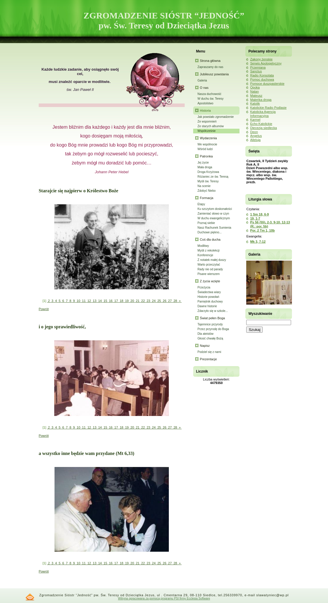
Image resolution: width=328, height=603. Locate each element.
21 (137, 301)
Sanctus (256, 71)
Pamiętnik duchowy (210, 301)
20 (132, 301)
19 (127, 301)
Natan (254, 91)
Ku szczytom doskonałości (215, 208)
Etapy (201, 204)
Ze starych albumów (211, 126)
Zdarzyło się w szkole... (213, 310)
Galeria (202, 80)
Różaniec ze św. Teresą (213, 176)
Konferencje (205, 255)
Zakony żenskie (261, 59)
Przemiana (258, 67)
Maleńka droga (260, 99)
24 (153, 301)
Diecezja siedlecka (263, 128)
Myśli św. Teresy (208, 181)
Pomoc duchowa (262, 79)
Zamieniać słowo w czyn (213, 213)
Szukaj (254, 329)
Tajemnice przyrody (210, 324)
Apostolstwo (205, 103)
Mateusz (256, 95)
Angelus (256, 135)
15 (105, 301)
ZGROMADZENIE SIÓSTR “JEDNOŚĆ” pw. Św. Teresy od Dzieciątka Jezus (164, 20)
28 (175, 301)
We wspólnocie (207, 144)
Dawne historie (207, 306)
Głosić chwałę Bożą (210, 338)
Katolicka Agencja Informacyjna (263, 114)
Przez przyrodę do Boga (213, 329)
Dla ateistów (205, 333)
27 (170, 301)
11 (83, 301)
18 (121, 301)
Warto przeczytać (209, 264)
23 (148, 301)
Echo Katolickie (261, 123)
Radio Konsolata (262, 75)
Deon (254, 132)
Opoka (254, 87)
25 (159, 301)
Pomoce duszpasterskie (267, 83)
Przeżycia (204, 287)
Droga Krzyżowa (208, 172)
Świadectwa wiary (209, 292)
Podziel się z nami (209, 352)
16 (110, 301)
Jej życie (203, 162)
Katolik (255, 103)
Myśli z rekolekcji (209, 250)
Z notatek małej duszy (212, 259)
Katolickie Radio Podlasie (268, 107)
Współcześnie (207, 131)
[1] (44, 301)
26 (164, 301)
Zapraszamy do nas (210, 67)
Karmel (255, 119)
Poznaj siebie (206, 223)
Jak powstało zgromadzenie (216, 116)
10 (78, 301)
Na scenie (204, 186)
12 (89, 301)
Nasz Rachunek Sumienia (214, 227)
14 (100, 301)
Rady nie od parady (210, 269)
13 (94, 301)
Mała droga (205, 167)
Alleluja (255, 140)
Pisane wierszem (209, 274)
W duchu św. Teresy (211, 98)
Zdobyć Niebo (207, 190)
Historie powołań (208, 296)
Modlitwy (203, 245)
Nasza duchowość (209, 94)
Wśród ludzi (205, 149)
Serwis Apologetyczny (265, 63)
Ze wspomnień (207, 121)
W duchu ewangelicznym (214, 218)
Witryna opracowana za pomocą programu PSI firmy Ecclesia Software (164, 598)
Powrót (44, 309)
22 (143, 301)
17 (116, 301)
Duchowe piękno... (210, 232)
